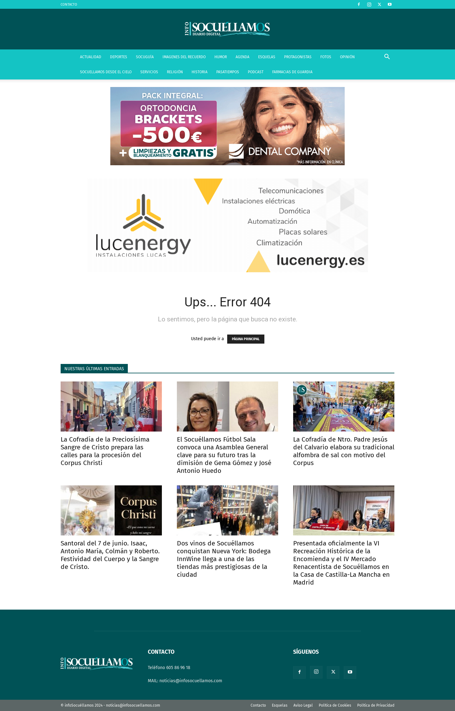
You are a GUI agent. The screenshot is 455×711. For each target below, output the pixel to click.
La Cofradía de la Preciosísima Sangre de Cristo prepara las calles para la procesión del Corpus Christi (105, 451)
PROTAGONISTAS (298, 57)
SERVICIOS (149, 72)
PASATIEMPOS (227, 72)
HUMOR (220, 57)
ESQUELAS (266, 57)
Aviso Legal (303, 705)
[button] (386, 57)
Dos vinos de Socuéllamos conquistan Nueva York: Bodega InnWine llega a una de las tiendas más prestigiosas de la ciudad (224, 559)
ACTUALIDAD (90, 57)
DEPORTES (118, 57)
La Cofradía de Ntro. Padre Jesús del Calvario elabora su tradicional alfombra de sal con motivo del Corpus (343, 451)
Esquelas (280, 705)
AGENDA (242, 57)
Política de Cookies (335, 705)
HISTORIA (200, 72)
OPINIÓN (347, 57)
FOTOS (325, 57)
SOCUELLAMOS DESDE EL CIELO (106, 72)
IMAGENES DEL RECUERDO (184, 57)
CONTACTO (69, 5)
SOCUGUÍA (145, 57)
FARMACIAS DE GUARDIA (292, 72)
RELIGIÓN (175, 72)
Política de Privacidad (375, 705)
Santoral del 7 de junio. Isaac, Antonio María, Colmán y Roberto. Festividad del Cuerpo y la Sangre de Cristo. (110, 555)
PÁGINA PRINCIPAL (246, 339)
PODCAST (255, 72)
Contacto (258, 705)
